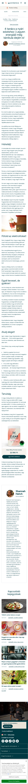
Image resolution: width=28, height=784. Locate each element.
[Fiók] (21, 3)
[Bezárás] (26, 761)
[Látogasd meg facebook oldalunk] (6, 741)
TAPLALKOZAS (14, 24)
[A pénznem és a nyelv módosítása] (14, 735)
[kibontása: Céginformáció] (7, 756)
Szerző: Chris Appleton (16, 666)
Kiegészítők (15, 11)
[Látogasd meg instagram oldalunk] (2, 741)
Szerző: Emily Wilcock (16, 642)
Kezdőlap (5, 19)
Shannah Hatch (20, 492)
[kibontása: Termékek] (5, 751)
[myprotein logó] (13, 3)
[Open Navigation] (3, 3)
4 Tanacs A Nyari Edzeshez (10, 20)
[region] (14, 771)
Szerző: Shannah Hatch (17, 43)
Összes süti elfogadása (14, 781)
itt (8, 773)
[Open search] (6, 3)
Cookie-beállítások (7, 731)
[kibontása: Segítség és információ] (10, 746)
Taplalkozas (15, 19)
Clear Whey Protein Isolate (14, 450)
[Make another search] (14, 16)
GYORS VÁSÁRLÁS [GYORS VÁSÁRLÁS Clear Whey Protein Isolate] (14, 457)
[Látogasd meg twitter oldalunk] (17, 741)
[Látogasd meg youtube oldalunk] (13, 741)
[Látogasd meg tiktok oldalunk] (10, 741)
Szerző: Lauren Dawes (15, 617)
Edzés (6, 11)
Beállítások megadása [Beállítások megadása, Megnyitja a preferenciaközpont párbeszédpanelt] (14, 777)
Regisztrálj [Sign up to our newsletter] (7, 726)
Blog (10, 19)
